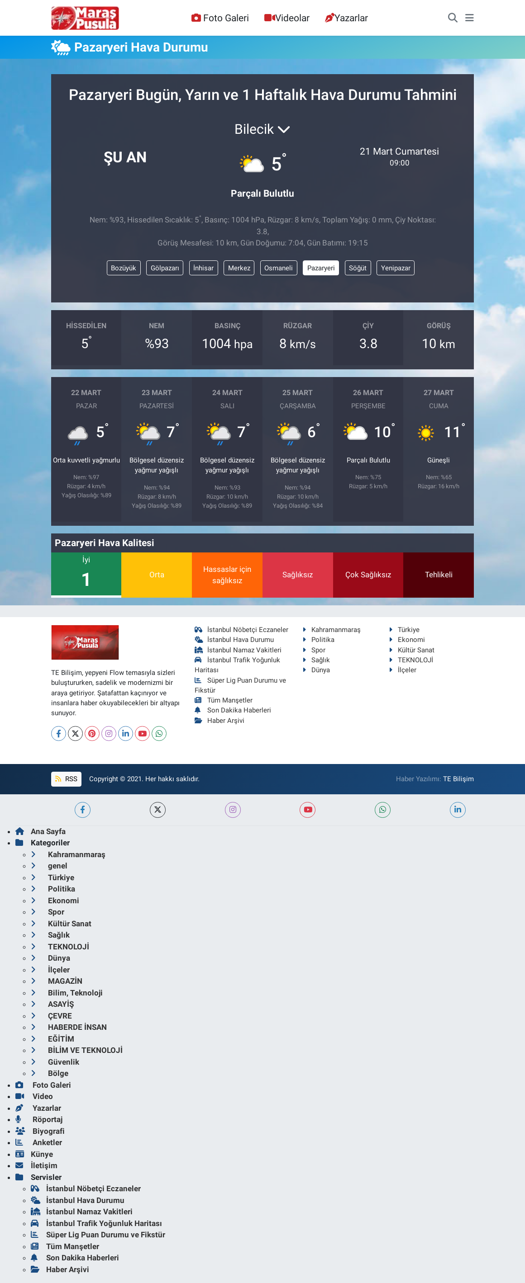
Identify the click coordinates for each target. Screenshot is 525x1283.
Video (34, 1096)
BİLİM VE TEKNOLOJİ (77, 1050)
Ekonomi (407, 640)
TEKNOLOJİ (411, 660)
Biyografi (40, 1131)
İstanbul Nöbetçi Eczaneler (242, 630)
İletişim (36, 1165)
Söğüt (358, 268)
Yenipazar (395, 268)
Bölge (49, 1073)
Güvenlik (55, 1061)
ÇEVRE (51, 1015)
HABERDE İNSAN (69, 1027)
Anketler (38, 1142)
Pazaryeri (321, 268)
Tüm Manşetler (224, 700)
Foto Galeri (219, 18)
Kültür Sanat (411, 650)
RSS (66, 779)
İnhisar (203, 268)
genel (49, 865)
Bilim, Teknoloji (67, 992)
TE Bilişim (458, 779)
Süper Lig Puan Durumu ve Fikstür (98, 1234)
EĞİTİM (52, 1038)
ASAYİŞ (52, 1004)
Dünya (316, 670)
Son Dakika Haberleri (233, 710)
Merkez (239, 268)
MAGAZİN (56, 981)
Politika (318, 640)
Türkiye (404, 630)
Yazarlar (346, 18)
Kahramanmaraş (331, 630)
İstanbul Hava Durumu (234, 640)
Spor (313, 650)
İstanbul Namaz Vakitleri (238, 650)
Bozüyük (123, 268)
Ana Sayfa (40, 831)
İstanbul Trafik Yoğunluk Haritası (96, 1223)
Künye (34, 1154)
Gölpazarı (165, 268)
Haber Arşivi (220, 721)
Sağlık (316, 660)
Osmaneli (278, 268)
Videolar (287, 18)
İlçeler (402, 670)
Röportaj (38, 1119)
